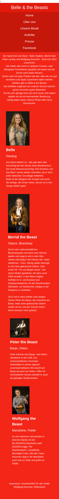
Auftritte (29, 35)
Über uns (29, 22)
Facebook (29, 48)
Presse (29, 41)
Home (29, 15)
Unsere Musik (29, 28)
